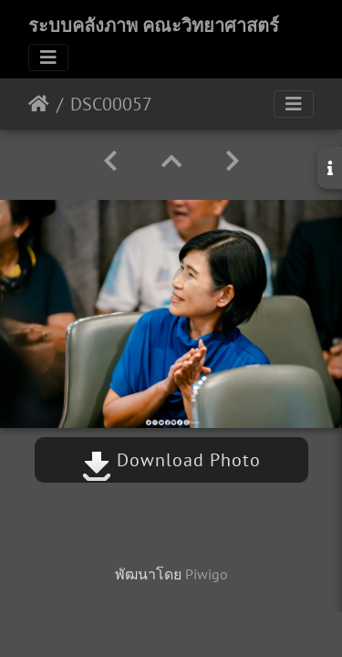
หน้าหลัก (38, 104)
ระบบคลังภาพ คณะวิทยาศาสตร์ (153, 25)
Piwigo (206, 574)
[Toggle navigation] (48, 57)
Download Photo (171, 460)
